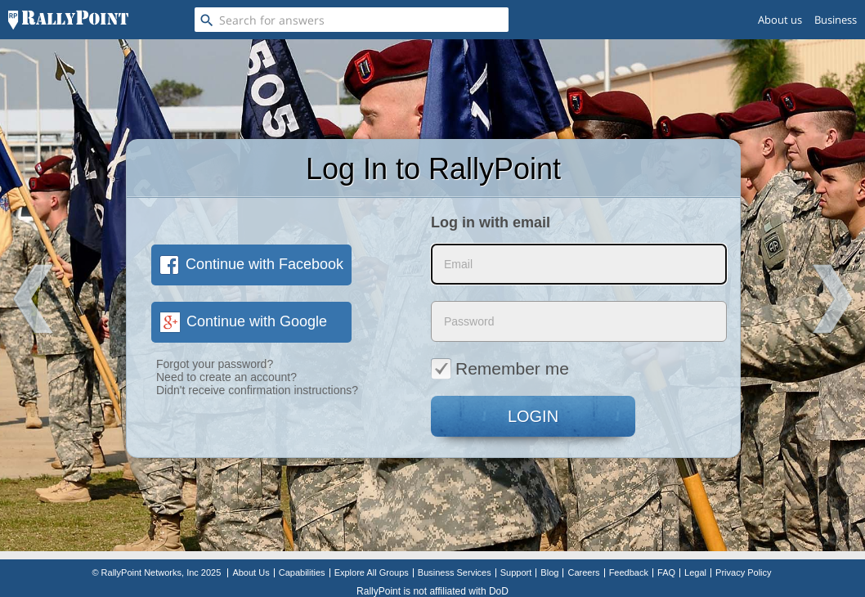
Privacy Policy (743, 572)
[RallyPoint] (68, 19)
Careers (583, 572)
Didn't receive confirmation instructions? (257, 390)
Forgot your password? (214, 363)
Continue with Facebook (251, 264)
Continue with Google (243, 321)
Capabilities (302, 572)
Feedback (628, 572)
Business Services (454, 572)
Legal (695, 572)
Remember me (500, 368)
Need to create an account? (226, 377)
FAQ (666, 572)
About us (780, 19)
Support (516, 572)
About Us (250, 572)
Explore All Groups (371, 572)
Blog (549, 572)
